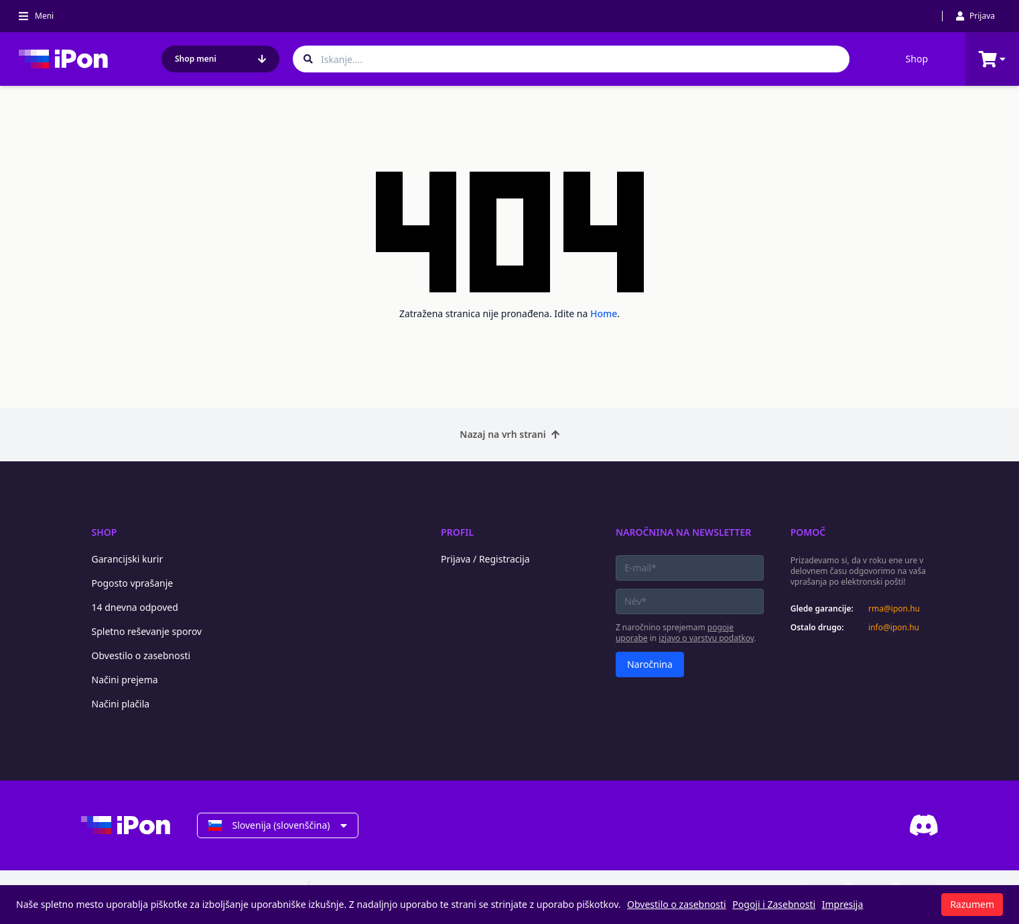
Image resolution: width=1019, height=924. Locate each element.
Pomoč (808, 532)
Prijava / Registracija (485, 559)
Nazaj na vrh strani (509, 434)
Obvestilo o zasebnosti (141, 655)
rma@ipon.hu (894, 608)
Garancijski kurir (127, 559)
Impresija (843, 904)
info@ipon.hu (893, 627)
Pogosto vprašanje (133, 583)
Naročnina (650, 664)
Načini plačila (121, 703)
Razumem (972, 904)
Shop (917, 58)
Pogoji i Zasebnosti (773, 904)
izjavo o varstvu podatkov (706, 638)
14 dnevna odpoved (135, 607)
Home (603, 313)
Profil (457, 532)
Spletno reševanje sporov (147, 631)
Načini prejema (125, 679)
